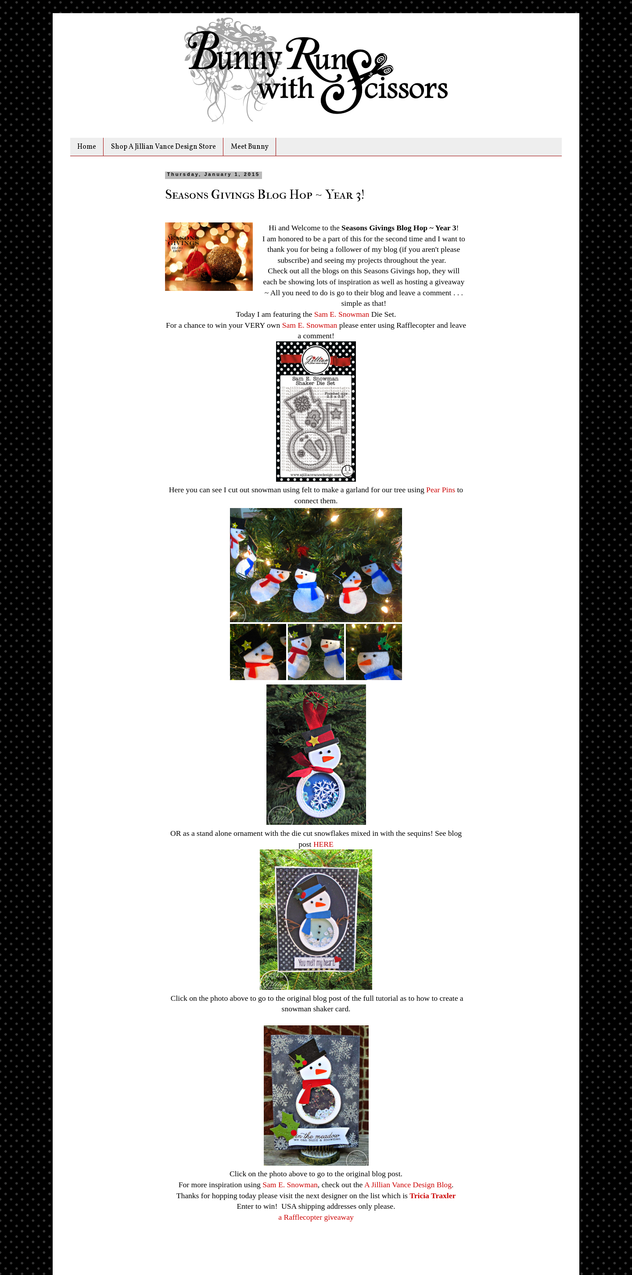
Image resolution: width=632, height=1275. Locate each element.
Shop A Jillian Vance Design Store (163, 147)
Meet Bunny (250, 147)
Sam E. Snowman (342, 314)
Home (86, 147)
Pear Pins (440, 489)
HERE (323, 844)
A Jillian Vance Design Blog (408, 1184)
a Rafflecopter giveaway (316, 1217)
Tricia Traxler (432, 1195)
